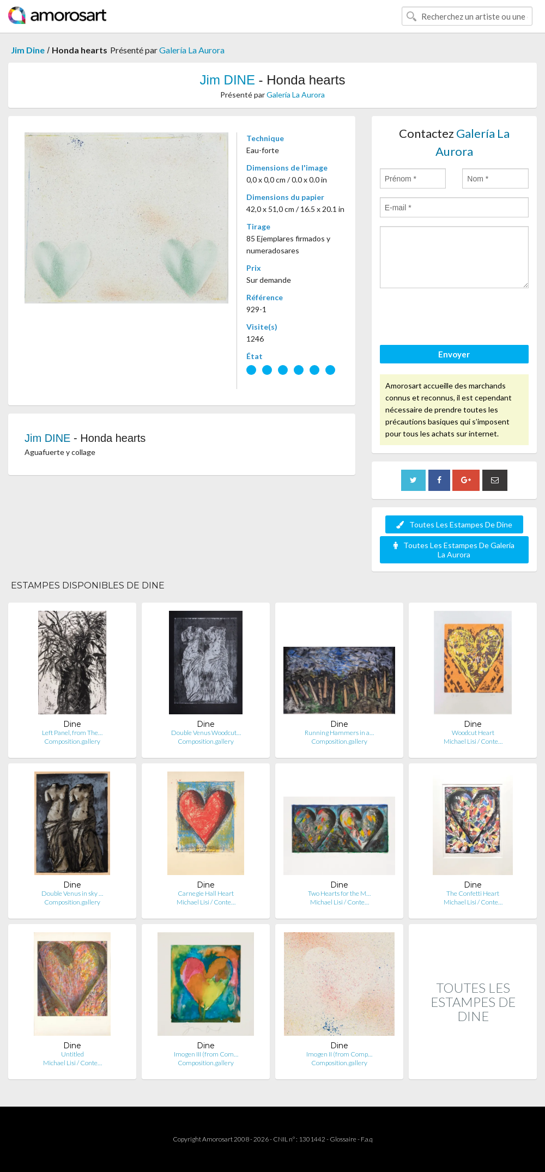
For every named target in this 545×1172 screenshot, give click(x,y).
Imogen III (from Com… (206, 1054)
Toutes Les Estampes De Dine (454, 524)
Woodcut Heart (473, 732)
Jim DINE (227, 79)
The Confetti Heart (472, 893)
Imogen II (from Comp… (339, 1054)
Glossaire (343, 1139)
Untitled (72, 1054)
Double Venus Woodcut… (206, 732)
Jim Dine (28, 50)
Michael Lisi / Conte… (473, 741)
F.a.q (367, 1139)
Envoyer (454, 354)
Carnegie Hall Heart (206, 893)
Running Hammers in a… (339, 732)
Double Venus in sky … (72, 893)
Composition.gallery (72, 741)
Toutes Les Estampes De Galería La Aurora (453, 550)
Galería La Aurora (192, 50)
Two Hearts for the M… (339, 893)
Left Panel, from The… (72, 732)
